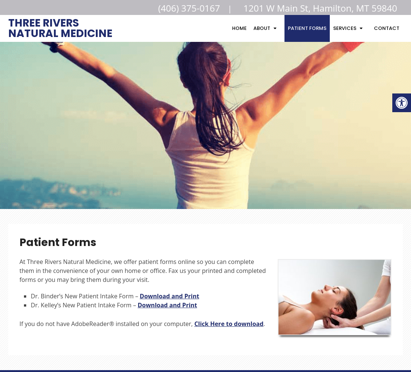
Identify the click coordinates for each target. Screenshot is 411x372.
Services (344, 28)
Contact (386, 28)
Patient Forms (307, 28)
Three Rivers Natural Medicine (60, 27)
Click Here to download (229, 324)
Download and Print (169, 296)
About (261, 28)
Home (239, 28)
